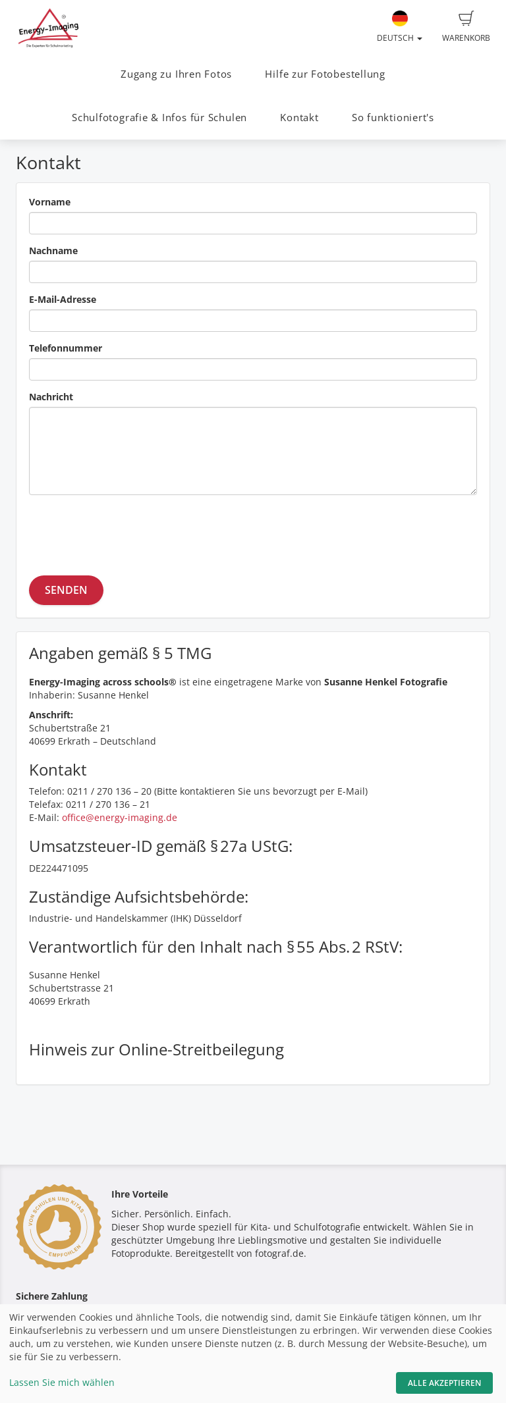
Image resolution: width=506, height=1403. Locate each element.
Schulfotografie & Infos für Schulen (159, 117)
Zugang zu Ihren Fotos (176, 74)
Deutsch (399, 27)
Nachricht (51, 396)
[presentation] (129, 530)
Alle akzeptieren (444, 1383)
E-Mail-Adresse (62, 299)
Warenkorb (466, 27)
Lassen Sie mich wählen (62, 1382)
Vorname (49, 202)
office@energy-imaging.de (119, 817)
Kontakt (299, 117)
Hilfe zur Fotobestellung (325, 74)
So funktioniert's (393, 117)
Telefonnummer (65, 348)
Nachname (53, 250)
